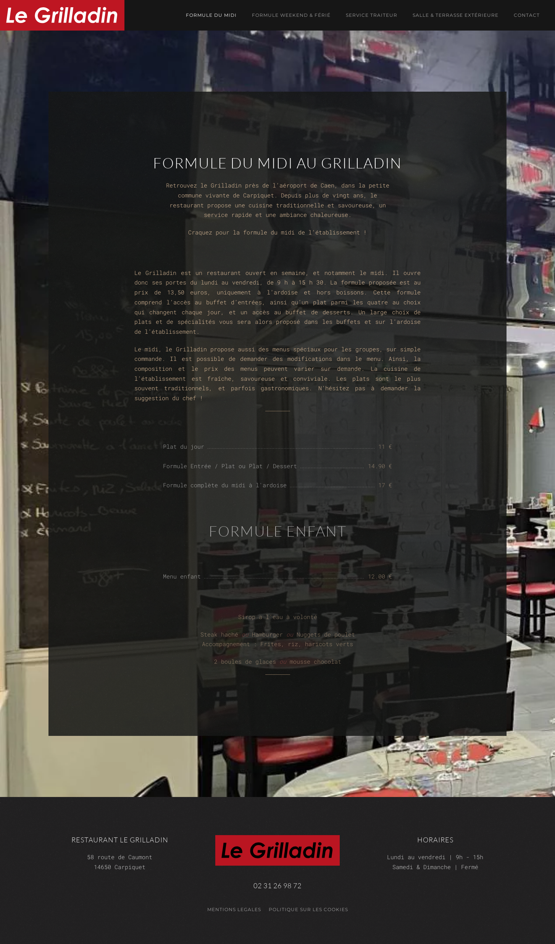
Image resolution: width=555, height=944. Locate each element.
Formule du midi (211, 15)
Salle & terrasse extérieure (456, 15)
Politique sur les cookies (308, 907)
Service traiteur (371, 15)
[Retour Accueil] (62, 15)
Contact (527, 15)
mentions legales (234, 907)
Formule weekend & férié (291, 15)
